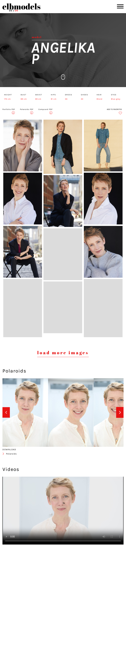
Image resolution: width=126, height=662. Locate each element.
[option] (25, 412)
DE (10, 10)
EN (16, 10)
